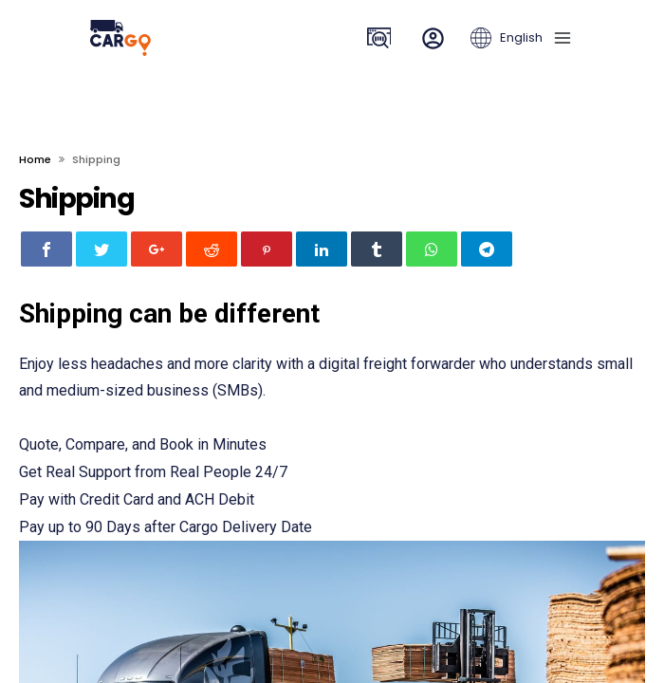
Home (35, 159)
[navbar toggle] (558, 38)
